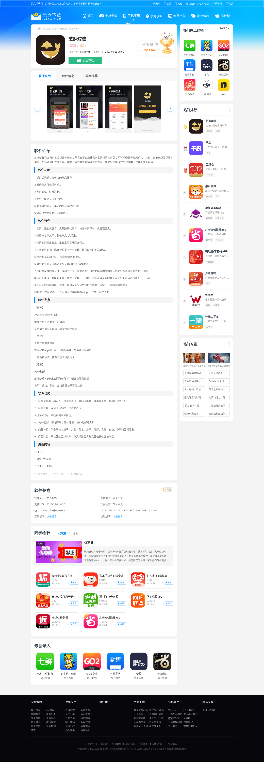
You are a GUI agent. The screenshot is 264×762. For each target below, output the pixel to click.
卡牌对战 (51, 718)
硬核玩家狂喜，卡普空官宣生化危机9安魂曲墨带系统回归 (194, 413)
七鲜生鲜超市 (175, 714)
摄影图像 (85, 718)
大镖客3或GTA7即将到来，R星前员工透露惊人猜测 (194, 373)
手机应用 (63, 29)
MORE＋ (225, 28)
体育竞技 (35, 726)
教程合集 (190, 3)
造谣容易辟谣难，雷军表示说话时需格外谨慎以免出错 (194, 381)
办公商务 (70, 730)
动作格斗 (51, 710)
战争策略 (35, 718)
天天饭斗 (138, 714)
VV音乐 (172, 710)
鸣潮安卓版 (140, 718)
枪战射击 (51, 714)
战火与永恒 (155, 722)
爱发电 (187, 718)
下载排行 (217, 3)
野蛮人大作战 (141, 726)
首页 (55, 29)
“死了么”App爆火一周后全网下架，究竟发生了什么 (194, 405)
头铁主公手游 (156, 718)
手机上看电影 (209, 710)
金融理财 (85, 722)
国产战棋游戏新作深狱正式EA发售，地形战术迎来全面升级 (219, 413)
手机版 (229, 3)
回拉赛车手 (140, 722)
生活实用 (85, 726)
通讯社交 (70, 710)
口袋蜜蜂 (188, 722)
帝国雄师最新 (156, 714)
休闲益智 (35, 714)
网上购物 (73, 29)
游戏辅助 (85, 730)
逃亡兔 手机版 (156, 710)
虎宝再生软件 (191, 714)
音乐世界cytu (141, 710)
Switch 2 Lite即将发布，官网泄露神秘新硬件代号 (219, 381)
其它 (33, 730)
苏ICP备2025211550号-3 (140, 749)
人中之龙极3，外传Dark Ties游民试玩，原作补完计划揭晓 (219, 373)
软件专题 (204, 3)
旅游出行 (70, 726)
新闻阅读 (70, 718)
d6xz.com (104, 749)
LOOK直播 (189, 710)
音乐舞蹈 (35, 722)
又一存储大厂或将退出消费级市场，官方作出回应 (194, 389)
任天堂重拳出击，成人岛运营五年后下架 (219, 389)
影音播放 (85, 710)
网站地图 (172, 743)
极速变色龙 (155, 726)
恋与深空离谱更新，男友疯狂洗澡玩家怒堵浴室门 (194, 397)
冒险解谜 (51, 726)
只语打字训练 (175, 722)
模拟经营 (51, 722)
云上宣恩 (173, 726)
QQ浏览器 (173, 718)
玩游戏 (156, 3)
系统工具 (70, 714)
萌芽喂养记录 (191, 726)
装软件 (167, 3)
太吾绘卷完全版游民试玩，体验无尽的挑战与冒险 (219, 405)
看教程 (178, 3)
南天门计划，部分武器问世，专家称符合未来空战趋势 (219, 397)
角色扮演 (35, 710)
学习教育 (85, 714)
